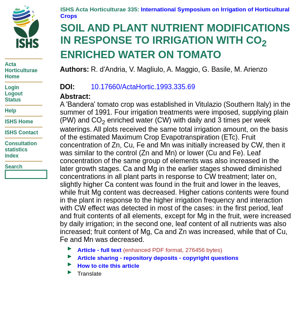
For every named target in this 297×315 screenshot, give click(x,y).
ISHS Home (19, 122)
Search (13, 167)
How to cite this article (108, 265)
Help (10, 111)
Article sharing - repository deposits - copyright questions (157, 258)
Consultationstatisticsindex (21, 149)
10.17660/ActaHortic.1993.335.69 (143, 87)
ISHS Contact (21, 133)
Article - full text (99, 250)
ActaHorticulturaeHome (21, 70)
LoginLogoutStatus (14, 93)
